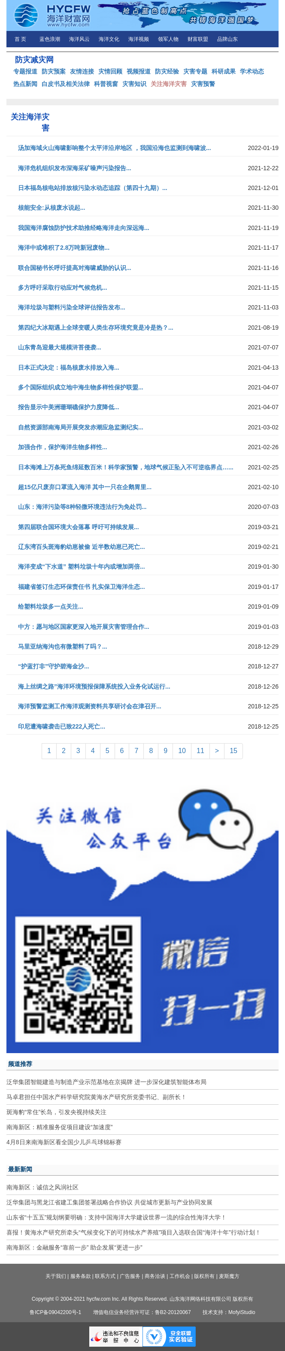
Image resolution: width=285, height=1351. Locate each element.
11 (200, 750)
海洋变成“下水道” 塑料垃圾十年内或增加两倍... (81, 566)
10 (182, 750)
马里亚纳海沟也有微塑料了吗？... (62, 646)
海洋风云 (79, 39)
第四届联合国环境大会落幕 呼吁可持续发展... (78, 527)
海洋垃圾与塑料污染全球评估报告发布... (71, 307)
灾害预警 (203, 83)
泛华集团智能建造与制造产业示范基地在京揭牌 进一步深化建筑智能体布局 (106, 1081)
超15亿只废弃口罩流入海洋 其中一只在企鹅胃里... (85, 487)
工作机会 (180, 1276)
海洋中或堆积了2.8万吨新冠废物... (63, 247)
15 (233, 750)
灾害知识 (134, 83)
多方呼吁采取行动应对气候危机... (62, 287)
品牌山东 (227, 39)
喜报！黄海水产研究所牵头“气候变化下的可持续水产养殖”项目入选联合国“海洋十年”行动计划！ (133, 1232)
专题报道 (25, 71)
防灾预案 (54, 71)
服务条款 (80, 1276)
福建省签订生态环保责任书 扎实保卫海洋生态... (81, 586)
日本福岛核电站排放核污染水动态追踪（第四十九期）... (92, 187)
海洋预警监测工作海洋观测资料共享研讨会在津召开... (89, 706)
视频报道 (139, 71)
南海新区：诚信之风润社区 (42, 1187)
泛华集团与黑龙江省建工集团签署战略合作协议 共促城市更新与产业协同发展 (109, 1202)
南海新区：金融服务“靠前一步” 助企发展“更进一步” (74, 1247)
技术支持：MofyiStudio (229, 1312)
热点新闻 (25, 83)
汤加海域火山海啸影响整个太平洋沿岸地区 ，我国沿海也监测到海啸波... (114, 147)
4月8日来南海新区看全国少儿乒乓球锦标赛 (63, 1142)
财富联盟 (198, 39)
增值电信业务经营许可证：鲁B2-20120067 (142, 1312)
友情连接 (82, 71)
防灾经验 (167, 71)
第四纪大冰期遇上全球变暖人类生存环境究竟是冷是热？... (95, 327)
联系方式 (105, 1276)
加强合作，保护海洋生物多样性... (62, 447)
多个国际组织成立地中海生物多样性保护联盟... (80, 387)
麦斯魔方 (229, 1276)
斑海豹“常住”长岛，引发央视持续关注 (56, 1112)
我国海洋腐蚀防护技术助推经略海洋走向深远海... (83, 227)
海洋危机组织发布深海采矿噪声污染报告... (74, 168)
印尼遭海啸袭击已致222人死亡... (61, 726)
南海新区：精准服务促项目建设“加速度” (59, 1127)
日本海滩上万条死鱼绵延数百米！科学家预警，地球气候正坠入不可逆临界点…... (125, 467)
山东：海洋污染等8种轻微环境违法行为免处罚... (82, 506)
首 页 (20, 39)
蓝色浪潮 (49, 39)
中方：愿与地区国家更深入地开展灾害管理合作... (83, 626)
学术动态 (252, 71)
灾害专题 (195, 71)
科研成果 (224, 71)
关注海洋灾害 (169, 83)
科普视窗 (106, 83)
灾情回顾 (110, 71)
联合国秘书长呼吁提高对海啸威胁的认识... (74, 267)
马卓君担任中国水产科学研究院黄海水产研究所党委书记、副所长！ (96, 1097)
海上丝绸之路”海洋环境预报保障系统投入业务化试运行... (94, 686)
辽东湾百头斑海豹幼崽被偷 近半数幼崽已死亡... (81, 546)
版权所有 (204, 1276)
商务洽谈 (155, 1276)
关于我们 (55, 1276)
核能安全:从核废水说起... (51, 207)
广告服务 (130, 1276)
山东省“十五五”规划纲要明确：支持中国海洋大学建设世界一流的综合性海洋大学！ (116, 1217)
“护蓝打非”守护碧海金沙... (53, 666)
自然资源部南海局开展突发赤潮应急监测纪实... (80, 427)
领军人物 (168, 39)
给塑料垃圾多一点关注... (50, 606)
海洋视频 (138, 39)
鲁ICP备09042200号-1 (55, 1312)
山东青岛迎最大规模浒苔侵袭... (59, 347)
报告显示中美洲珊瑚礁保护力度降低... (68, 407)
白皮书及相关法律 (66, 83)
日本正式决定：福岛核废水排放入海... (68, 367)
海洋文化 (109, 39)
